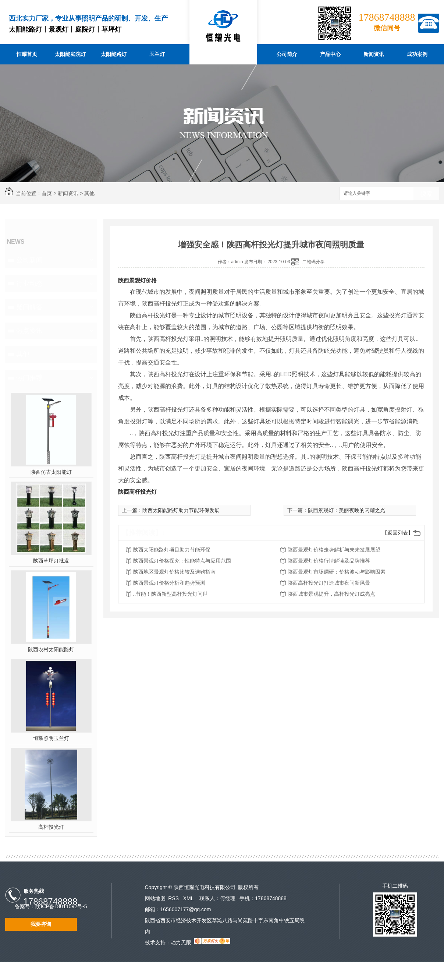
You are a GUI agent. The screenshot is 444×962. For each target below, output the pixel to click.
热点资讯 (29, 330)
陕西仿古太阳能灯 (51, 472)
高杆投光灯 (51, 827)
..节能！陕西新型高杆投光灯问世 (170, 594)
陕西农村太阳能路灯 (51, 649)
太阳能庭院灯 (70, 54)
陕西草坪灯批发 (51, 561)
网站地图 (155, 898)
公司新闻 (29, 260)
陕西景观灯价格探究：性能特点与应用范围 (182, 561)
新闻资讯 (373, 54)
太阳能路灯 (114, 54)
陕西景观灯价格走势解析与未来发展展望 (334, 550)
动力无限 (181, 942)
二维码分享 (313, 261)
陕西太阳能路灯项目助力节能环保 (171, 550)
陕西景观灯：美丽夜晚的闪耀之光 (346, 510)
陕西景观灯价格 (137, 280)
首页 (47, 193)
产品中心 (330, 54)
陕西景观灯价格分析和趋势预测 (169, 583)
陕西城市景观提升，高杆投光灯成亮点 (331, 594)
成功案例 (417, 54)
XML (189, 898)
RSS (174, 898)
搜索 (426, 194)
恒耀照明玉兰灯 (51, 738)
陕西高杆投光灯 (137, 492)
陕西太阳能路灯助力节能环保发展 (181, 510)
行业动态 (29, 283)
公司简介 (287, 54)
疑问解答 (29, 307)
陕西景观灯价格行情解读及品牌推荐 (329, 561)
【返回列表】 (397, 533)
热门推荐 (29, 377)
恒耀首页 (27, 54)
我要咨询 (41, 924)
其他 (89, 193)
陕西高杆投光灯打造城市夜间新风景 (329, 583)
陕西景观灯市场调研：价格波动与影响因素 (337, 572)
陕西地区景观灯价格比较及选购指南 (174, 572)
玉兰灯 (157, 54)
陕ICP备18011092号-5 (61, 906)
